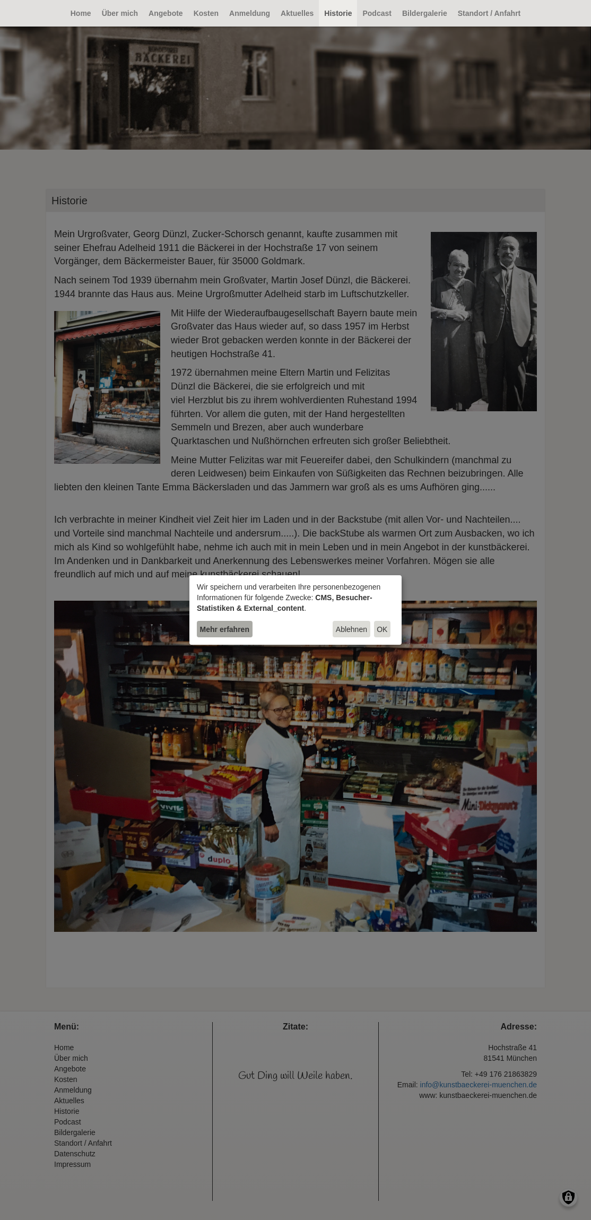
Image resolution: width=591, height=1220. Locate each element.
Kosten (206, 13)
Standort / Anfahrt (489, 13)
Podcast (376, 13)
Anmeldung (249, 13)
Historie (338, 13)
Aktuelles (297, 13)
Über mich (120, 13)
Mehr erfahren (224, 629)
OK (382, 629)
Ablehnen (351, 629)
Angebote (166, 13)
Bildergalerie (424, 13)
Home (81, 13)
